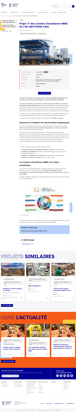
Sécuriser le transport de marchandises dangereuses (8, 21)
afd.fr (42, 403)
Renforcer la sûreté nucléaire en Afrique (12, 289)
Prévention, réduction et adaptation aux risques (28, 33)
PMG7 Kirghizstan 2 (34, 286)
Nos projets (53, 12)
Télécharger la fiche (45, 93)
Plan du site (56, 410)
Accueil (3, 15)
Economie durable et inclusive (31, 388)
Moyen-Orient (41, 392)
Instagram (71, 375)
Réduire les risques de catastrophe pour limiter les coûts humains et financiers (62, 346)
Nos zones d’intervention (43, 12)
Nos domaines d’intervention (28, 12)
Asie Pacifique (41, 388)
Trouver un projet (9, 15)
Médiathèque (66, 388)
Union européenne (40, 83)
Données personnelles (30, 410)
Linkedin (61, 375)
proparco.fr (49, 403)
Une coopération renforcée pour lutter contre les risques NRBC (37, 349)
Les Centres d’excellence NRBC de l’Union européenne (9, 26)
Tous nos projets (7, 305)
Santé (27, 394)
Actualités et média (62, 12)
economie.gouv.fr (69, 403)
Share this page (10, 31)
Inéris (37, 86)
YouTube (68, 375)
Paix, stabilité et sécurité (42, 33)
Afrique (57, 81)
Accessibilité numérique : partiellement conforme (44, 410)
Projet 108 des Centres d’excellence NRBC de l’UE (62, 289)
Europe (40, 390)
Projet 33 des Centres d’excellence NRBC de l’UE (33, 231)
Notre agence (3, 12)
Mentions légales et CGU (20, 410)
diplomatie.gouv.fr (58, 403)
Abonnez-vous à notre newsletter (10, 375)
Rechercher (73, 6)
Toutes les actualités (8, 361)
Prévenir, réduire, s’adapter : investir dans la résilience (12, 348)
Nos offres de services (14, 12)
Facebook (64, 375)
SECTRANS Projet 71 (27, 243)
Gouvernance (28, 390)
